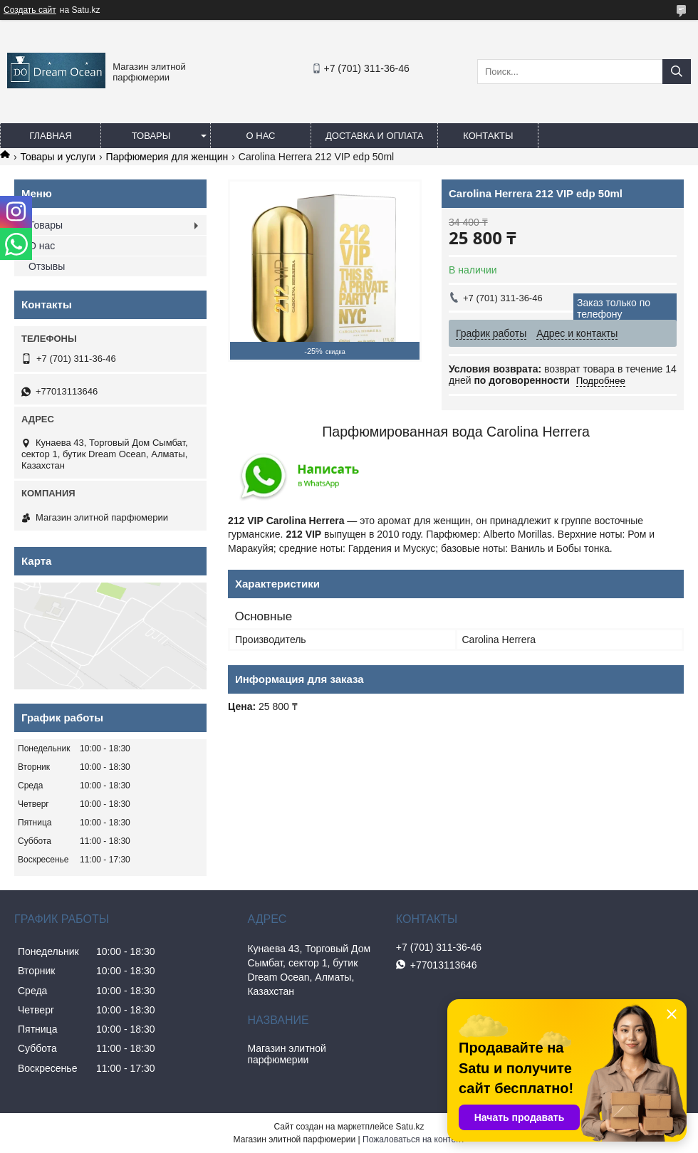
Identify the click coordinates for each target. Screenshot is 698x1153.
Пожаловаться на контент (413, 1139)
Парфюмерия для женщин (167, 156)
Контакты (488, 135)
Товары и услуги (57, 156)
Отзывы (46, 266)
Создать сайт (30, 10)
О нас (261, 135)
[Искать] (676, 71)
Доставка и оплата (374, 135)
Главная (50, 135)
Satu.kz (409, 1127)
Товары (151, 135)
